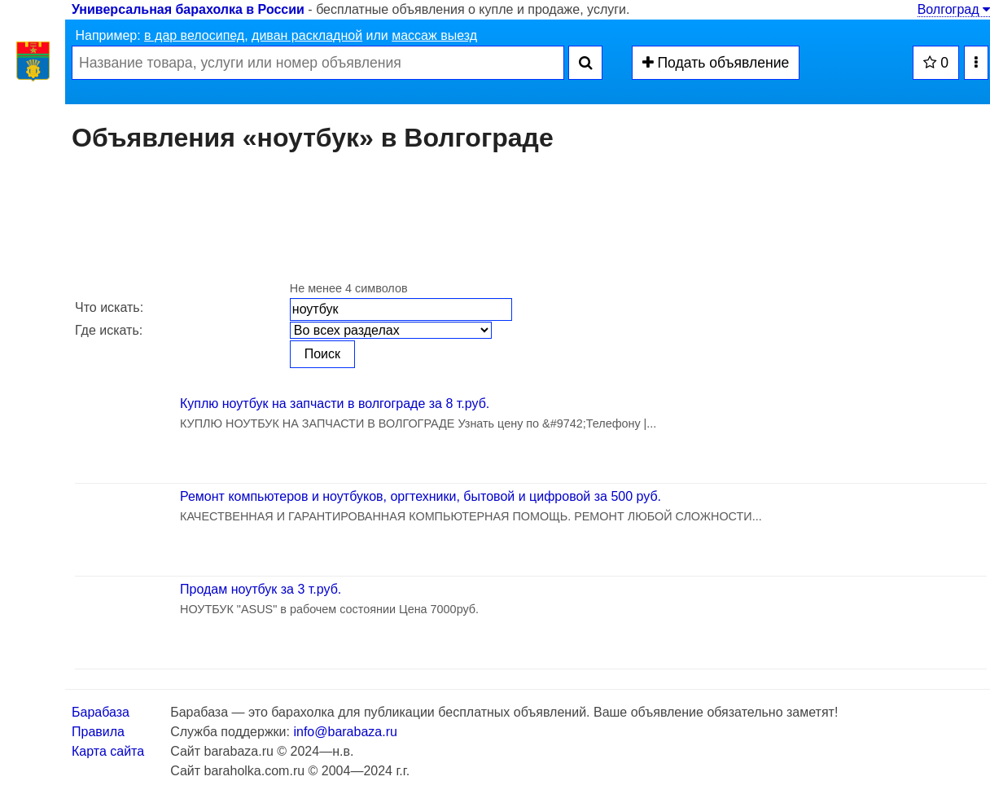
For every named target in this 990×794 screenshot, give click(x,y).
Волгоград (954, 9)
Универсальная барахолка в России (188, 9)
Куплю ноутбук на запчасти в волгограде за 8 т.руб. (334, 403)
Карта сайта (108, 751)
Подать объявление (716, 63)
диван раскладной (307, 35)
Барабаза (100, 712)
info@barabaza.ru (344, 732)
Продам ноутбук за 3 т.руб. (260, 589)
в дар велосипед (194, 35)
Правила (98, 732)
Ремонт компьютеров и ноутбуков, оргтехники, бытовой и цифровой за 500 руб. (420, 496)
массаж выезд (434, 35)
